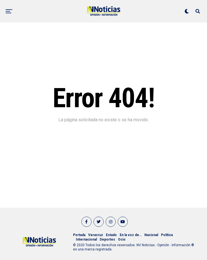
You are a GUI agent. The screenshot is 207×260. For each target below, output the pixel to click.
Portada (79, 235)
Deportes (107, 239)
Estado (111, 235)
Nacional (151, 235)
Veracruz (95, 235)
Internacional (86, 239)
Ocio (122, 239)
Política (167, 235)
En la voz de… (131, 235)
